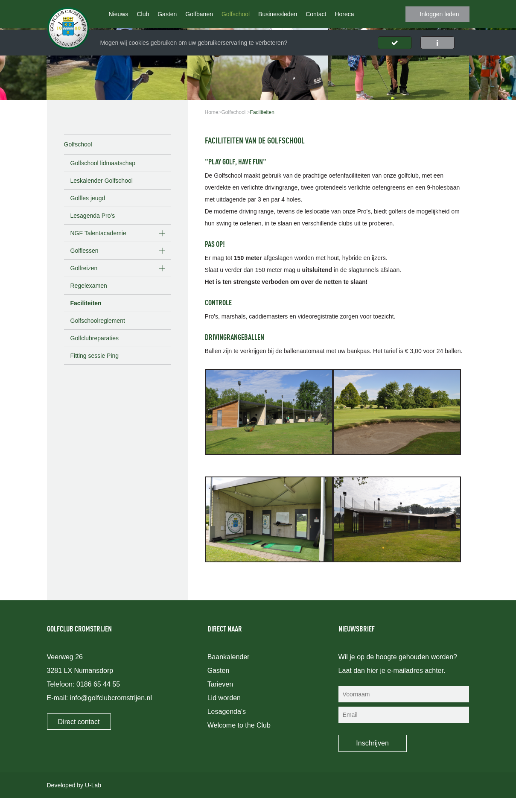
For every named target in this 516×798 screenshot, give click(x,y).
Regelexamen (88, 285)
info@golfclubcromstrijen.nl (111, 698)
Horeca (344, 14)
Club (143, 14)
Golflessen (84, 250)
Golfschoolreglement (97, 320)
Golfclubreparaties (94, 338)
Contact (316, 14)
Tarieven (220, 684)
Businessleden (277, 14)
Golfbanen (199, 14)
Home (212, 112)
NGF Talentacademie (98, 233)
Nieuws (118, 14)
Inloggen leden (439, 14)
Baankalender (228, 657)
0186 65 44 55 (98, 684)
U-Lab (93, 785)
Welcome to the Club (239, 725)
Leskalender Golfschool (101, 180)
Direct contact (79, 721)
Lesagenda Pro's (92, 215)
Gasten (167, 14)
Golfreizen (84, 268)
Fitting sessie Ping (94, 355)
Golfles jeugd (87, 198)
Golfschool (236, 14)
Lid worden (224, 698)
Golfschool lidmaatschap (103, 163)
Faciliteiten (86, 303)
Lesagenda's (226, 711)
